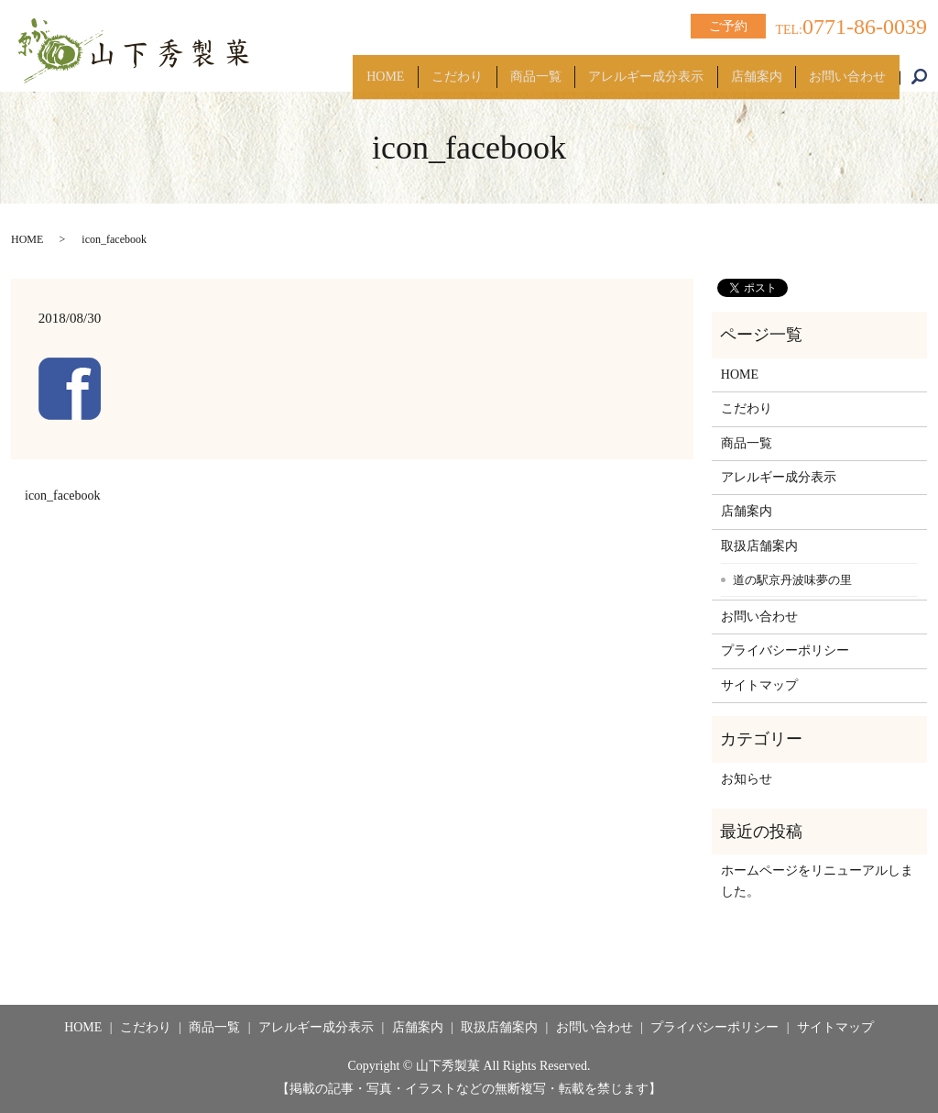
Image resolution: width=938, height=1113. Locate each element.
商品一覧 (495, 68)
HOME (323, 68)
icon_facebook (62, 495)
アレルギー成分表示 (617, 68)
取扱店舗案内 (759, 546)
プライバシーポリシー (785, 650)
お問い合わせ (841, 68)
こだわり (405, 68)
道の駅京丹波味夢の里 (792, 580)
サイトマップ (759, 685)
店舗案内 (739, 68)
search (928, 69)
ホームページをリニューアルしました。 (817, 881)
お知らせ (746, 779)
